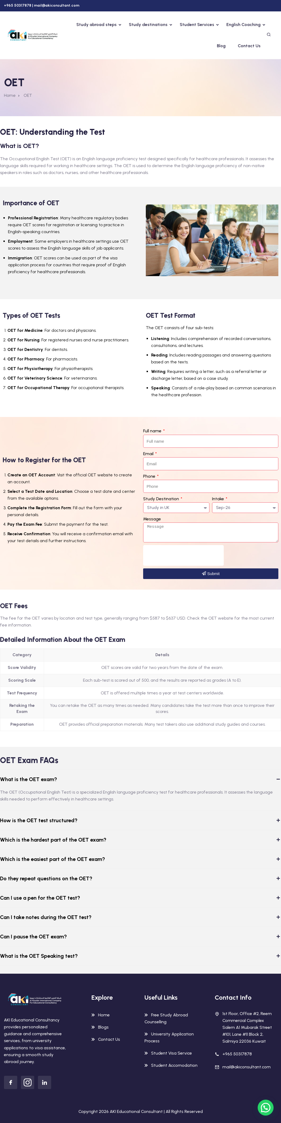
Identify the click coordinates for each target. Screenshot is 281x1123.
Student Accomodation (174, 1065)
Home (10, 95)
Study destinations (148, 24)
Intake (218, 498)
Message (152, 518)
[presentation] (183, 555)
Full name (153, 430)
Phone (149, 476)
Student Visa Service (171, 1053)
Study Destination (161, 498)
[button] (267, 1111)
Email (149, 453)
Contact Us (249, 45)
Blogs (103, 1027)
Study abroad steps (96, 24)
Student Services (197, 24)
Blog (221, 45)
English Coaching (243, 24)
